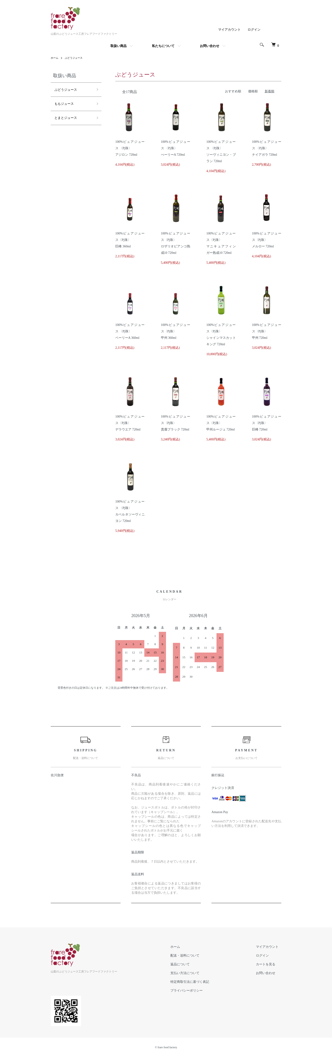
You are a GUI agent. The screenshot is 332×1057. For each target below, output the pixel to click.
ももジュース (63, 100)
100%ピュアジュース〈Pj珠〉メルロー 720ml (267, 240)
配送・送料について (193, 955)
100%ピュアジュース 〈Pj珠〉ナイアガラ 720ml (267, 148)
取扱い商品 (118, 46)
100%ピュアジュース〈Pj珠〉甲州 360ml (175, 331)
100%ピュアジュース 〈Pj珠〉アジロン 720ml (130, 148)
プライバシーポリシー (194, 990)
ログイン (254, 29)
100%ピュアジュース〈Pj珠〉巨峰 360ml (130, 240)
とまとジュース (65, 112)
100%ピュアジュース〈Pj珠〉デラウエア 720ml (130, 423)
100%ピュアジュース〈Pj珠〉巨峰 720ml (267, 423)
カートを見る (268, 964)
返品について (188, 964)
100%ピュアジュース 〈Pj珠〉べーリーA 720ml (175, 148)
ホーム (55, 57)
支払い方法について (193, 973)
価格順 (253, 91)
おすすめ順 (233, 91)
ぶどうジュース (75, 57)
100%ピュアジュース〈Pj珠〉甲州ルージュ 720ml (221, 423)
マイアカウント (229, 29)
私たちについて (163, 46)
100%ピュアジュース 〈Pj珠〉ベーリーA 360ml (130, 331)
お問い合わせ (209, 46)
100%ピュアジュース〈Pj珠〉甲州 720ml (267, 331)
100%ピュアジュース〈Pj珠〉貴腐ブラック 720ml (175, 423)
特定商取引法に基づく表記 (197, 982)
